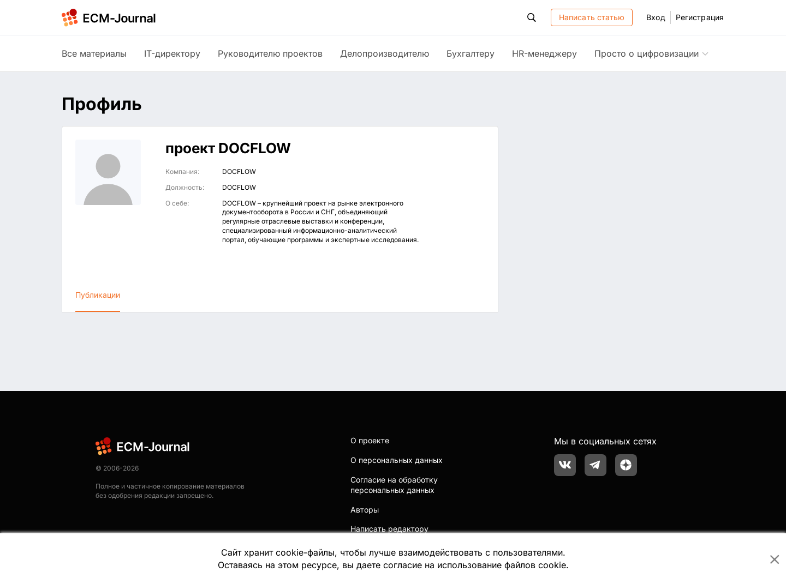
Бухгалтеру (470, 53)
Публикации (97, 294)
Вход (655, 17)
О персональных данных (396, 460)
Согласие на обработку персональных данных (394, 485)
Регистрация (700, 17)
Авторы (364, 509)
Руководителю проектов (270, 53)
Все (94, 53)
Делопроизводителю (384, 53)
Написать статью (592, 17)
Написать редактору (389, 528)
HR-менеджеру (544, 53)
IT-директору (172, 53)
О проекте (369, 440)
